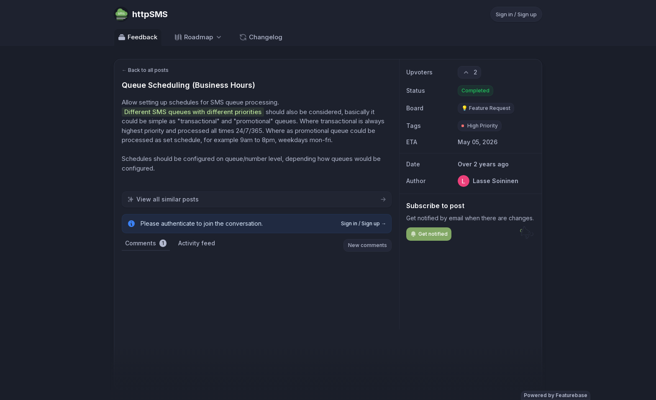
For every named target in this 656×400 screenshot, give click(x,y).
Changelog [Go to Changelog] (260, 37)
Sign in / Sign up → (363, 223)
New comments (367, 245)
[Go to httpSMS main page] (141, 14)
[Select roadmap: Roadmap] (198, 37)
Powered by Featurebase (555, 395)
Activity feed (196, 243)
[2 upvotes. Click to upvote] (469, 72)
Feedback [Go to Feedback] (137, 37)
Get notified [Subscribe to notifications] (429, 234)
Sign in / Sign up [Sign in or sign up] (516, 14)
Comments (146, 243)
